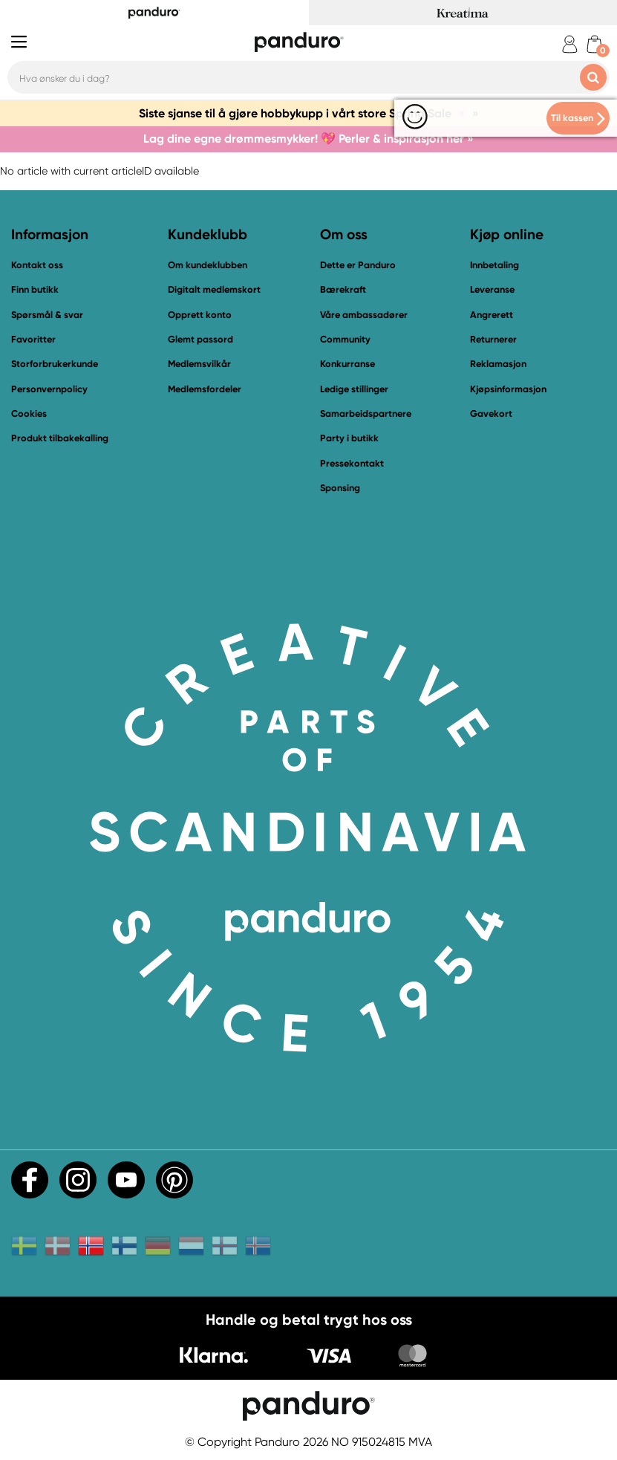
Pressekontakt (352, 463)
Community (345, 339)
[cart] (594, 44)
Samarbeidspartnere (365, 413)
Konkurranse (347, 363)
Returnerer (493, 339)
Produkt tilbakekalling (59, 438)
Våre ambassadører (364, 314)
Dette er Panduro (358, 264)
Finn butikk (35, 289)
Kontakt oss (37, 264)
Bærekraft (343, 289)
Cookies (29, 414)
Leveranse (492, 289)
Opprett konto (200, 314)
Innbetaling (494, 264)
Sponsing (340, 487)
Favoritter (33, 339)
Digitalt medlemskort (214, 289)
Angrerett (491, 314)
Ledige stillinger (354, 389)
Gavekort (491, 413)
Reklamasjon (498, 363)
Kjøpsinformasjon (508, 389)
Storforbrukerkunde (54, 363)
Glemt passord (200, 339)
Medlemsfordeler (204, 389)
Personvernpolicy (49, 389)
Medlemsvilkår (199, 363)
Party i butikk (349, 438)
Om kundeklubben (207, 264)
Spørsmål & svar (47, 314)
